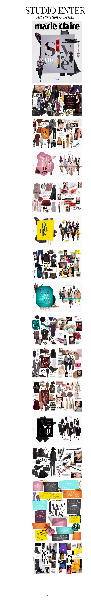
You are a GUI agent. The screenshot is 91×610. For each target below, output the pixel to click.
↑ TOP (46, 595)
